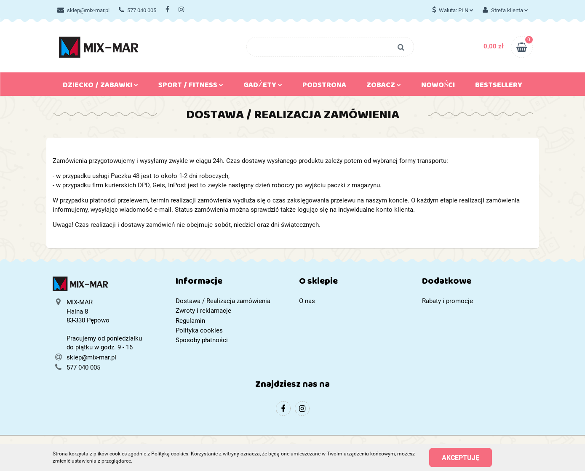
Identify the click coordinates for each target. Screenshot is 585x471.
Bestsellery (498, 86)
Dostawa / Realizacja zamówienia (223, 301)
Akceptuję (460, 457)
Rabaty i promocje (447, 301)
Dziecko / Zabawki (100, 86)
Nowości (438, 86)
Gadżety (262, 86)
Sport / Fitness (190, 86)
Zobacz (383, 86)
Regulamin (190, 321)
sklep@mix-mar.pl (83, 10)
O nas (307, 301)
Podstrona (324, 86)
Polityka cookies (199, 330)
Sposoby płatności (202, 340)
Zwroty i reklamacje (203, 310)
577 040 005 (137, 10)
